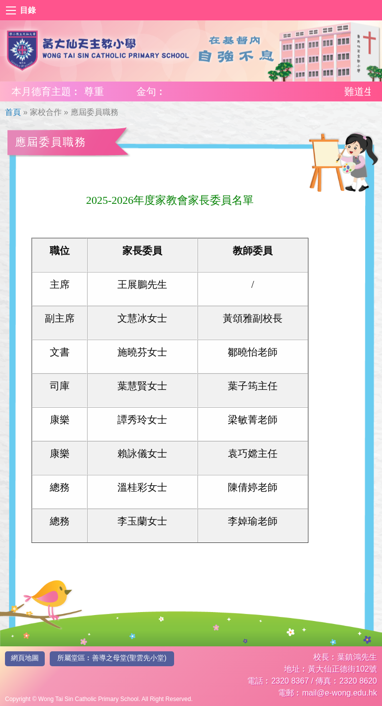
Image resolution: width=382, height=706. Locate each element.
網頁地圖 (25, 658)
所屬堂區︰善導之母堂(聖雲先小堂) (111, 658)
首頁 (13, 112)
